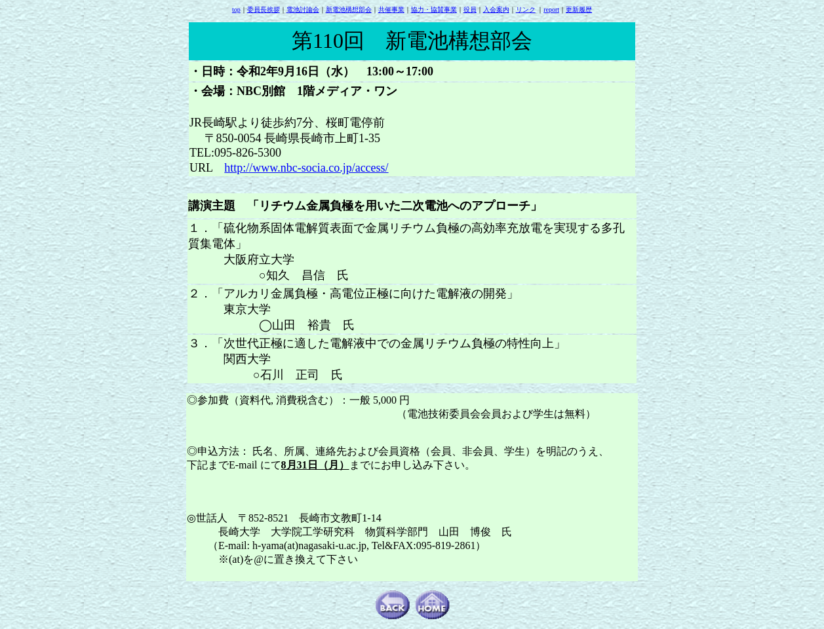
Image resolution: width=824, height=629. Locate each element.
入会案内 (496, 9)
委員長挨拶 (263, 9)
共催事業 (391, 9)
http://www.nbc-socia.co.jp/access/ (306, 167)
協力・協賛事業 (434, 9)
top (236, 9)
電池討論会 (302, 9)
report (551, 9)
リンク (526, 9)
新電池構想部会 (349, 9)
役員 (470, 9)
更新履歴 (579, 9)
